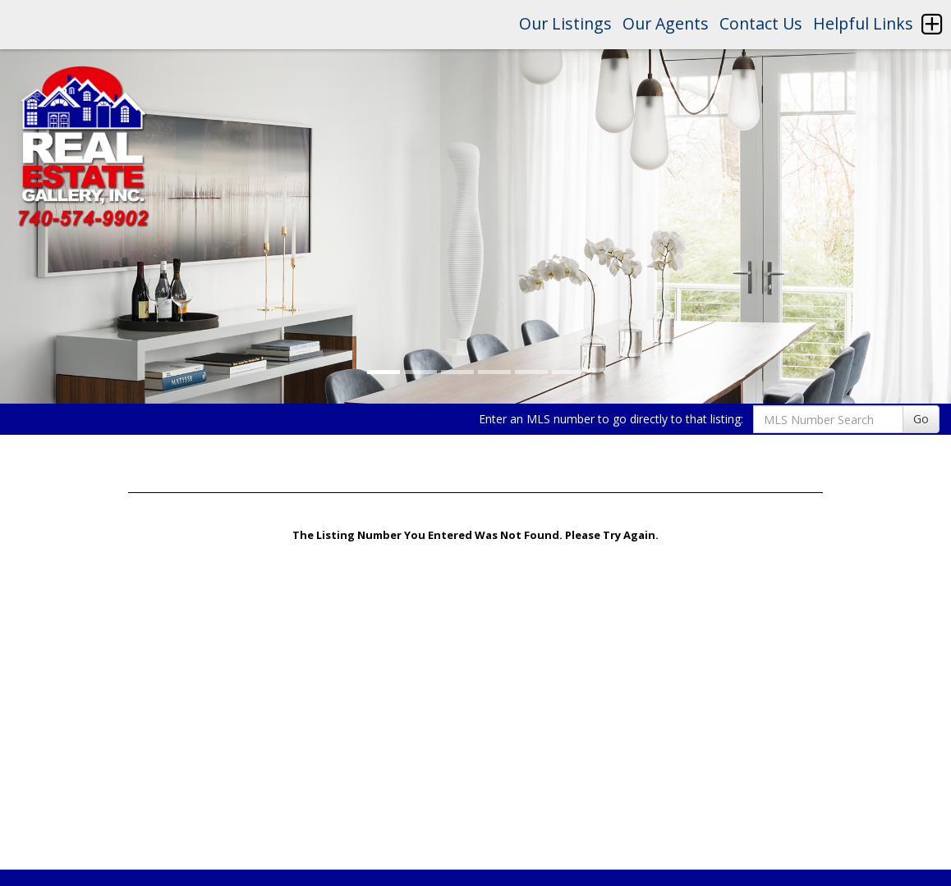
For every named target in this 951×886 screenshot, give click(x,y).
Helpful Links (863, 23)
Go (921, 419)
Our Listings (565, 23)
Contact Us (760, 23)
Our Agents (666, 23)
